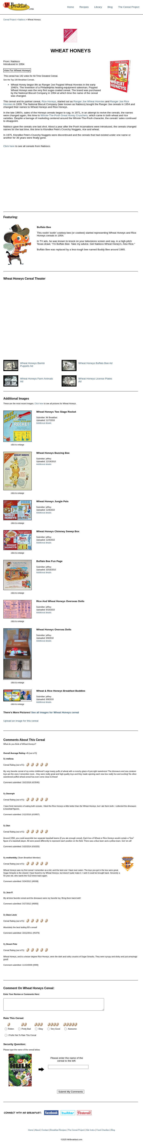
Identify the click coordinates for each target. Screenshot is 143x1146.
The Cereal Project (128, 7)
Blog (109, 7)
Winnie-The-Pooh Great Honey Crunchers (64, 115)
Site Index (90, 1132)
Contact (45, 1132)
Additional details (43, 423)
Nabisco (22, 19)
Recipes (84, 7)
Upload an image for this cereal (20, 720)
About (37, 1132)
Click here (9, 146)
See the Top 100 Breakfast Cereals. (19, 80)
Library (98, 7)
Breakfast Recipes (58, 1132)
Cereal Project (9, 19)
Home (70, 7)
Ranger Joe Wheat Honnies (88, 101)
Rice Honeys (49, 101)
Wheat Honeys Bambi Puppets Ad (32, 364)
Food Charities (102, 1132)
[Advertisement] (59, 181)
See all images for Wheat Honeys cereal (55, 712)
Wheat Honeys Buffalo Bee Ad (95, 363)
